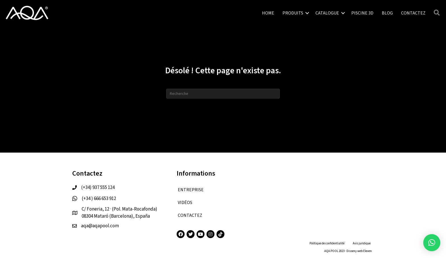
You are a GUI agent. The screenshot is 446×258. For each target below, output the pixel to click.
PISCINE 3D (362, 13)
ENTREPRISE (191, 190)
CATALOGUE (327, 13)
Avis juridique (362, 243)
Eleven (367, 251)
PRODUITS (292, 13)
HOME (268, 13)
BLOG (387, 13)
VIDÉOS (185, 202)
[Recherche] (223, 94)
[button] (431, 242)
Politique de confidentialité (326, 243)
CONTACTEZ (413, 13)
